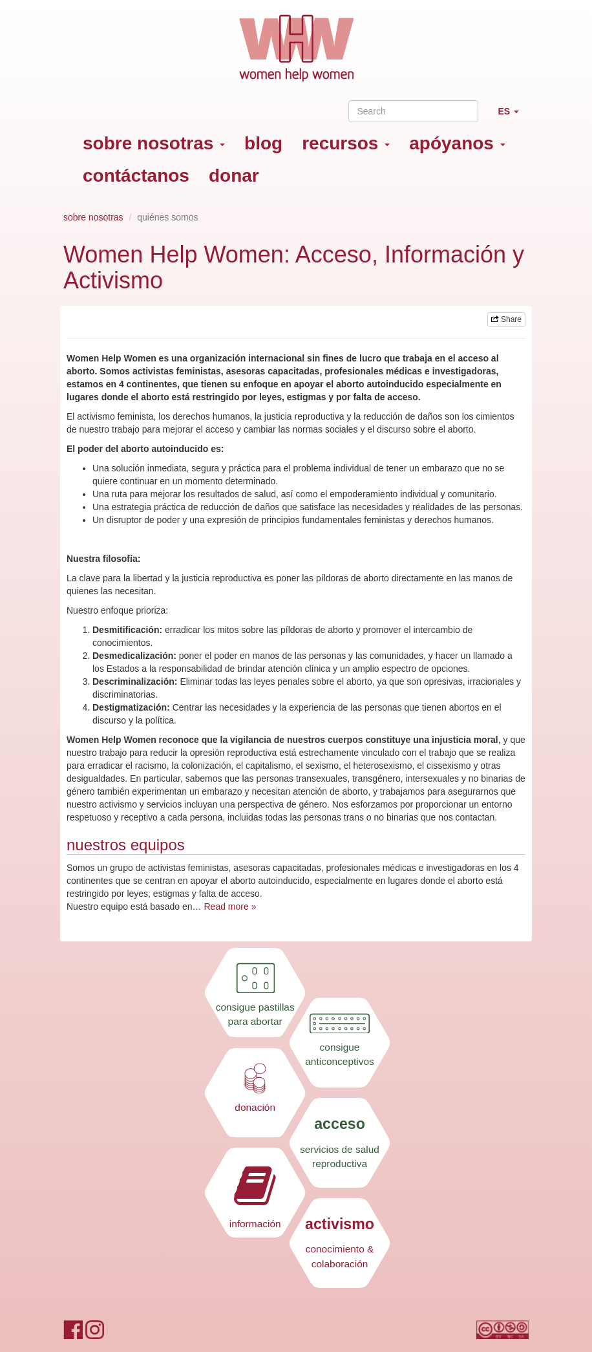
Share (506, 319)
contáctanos (136, 176)
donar (234, 176)
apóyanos (457, 143)
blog (263, 143)
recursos (346, 143)
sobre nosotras (154, 143)
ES (513, 116)
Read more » (230, 906)
